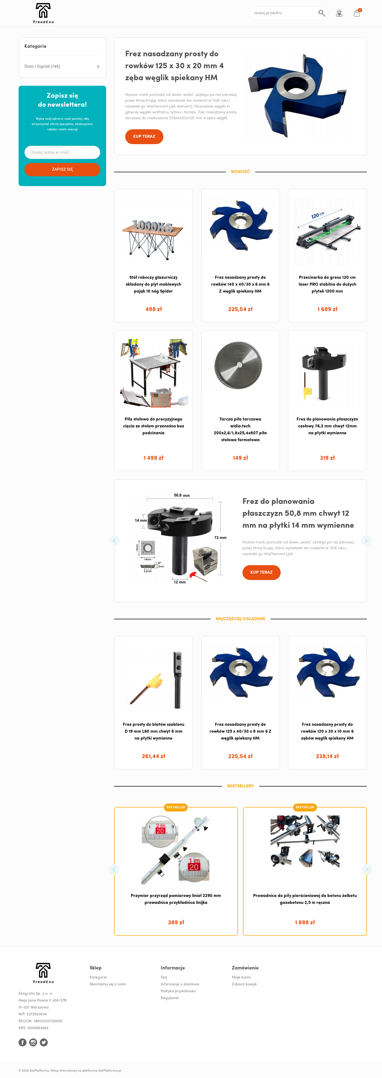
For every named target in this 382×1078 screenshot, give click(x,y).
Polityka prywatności (178, 991)
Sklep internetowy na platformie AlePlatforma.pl (86, 1070)
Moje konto (241, 978)
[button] (62, 66)
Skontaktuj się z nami (108, 984)
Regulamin (170, 998)
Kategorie (98, 978)
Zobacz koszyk (244, 984)
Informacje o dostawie (180, 984)
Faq (164, 978)
